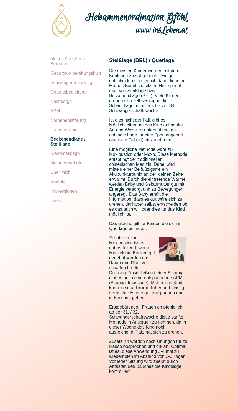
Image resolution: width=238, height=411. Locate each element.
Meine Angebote (66, 163)
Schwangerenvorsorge (72, 82)
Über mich (60, 172)
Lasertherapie (64, 129)
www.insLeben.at (162, 30)
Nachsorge (61, 101)
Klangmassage (65, 153)
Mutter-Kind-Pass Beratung (67, 61)
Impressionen (63, 191)
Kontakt (57, 181)
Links (55, 200)
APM (55, 110)
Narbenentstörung (68, 120)
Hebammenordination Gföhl (136, 18)
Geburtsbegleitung (68, 92)
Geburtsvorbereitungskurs (75, 73)
